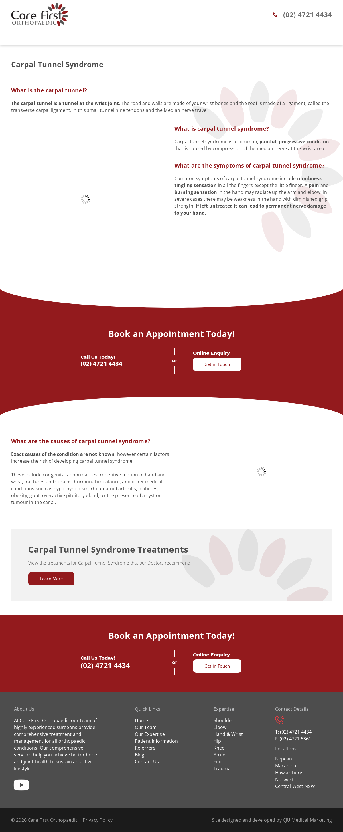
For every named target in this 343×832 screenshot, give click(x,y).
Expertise (114, 38)
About (86, 38)
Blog (211, 38)
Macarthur (286, 765)
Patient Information (156, 741)
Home (64, 38)
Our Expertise (150, 734)
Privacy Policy (98, 820)
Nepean (283, 759)
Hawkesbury (288, 772)
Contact (269, 38)
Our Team (146, 727)
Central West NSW (295, 786)
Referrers (184, 38)
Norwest (284, 779)
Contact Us (147, 761)
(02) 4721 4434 (102, 363)
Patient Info (148, 38)
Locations (238, 38)
